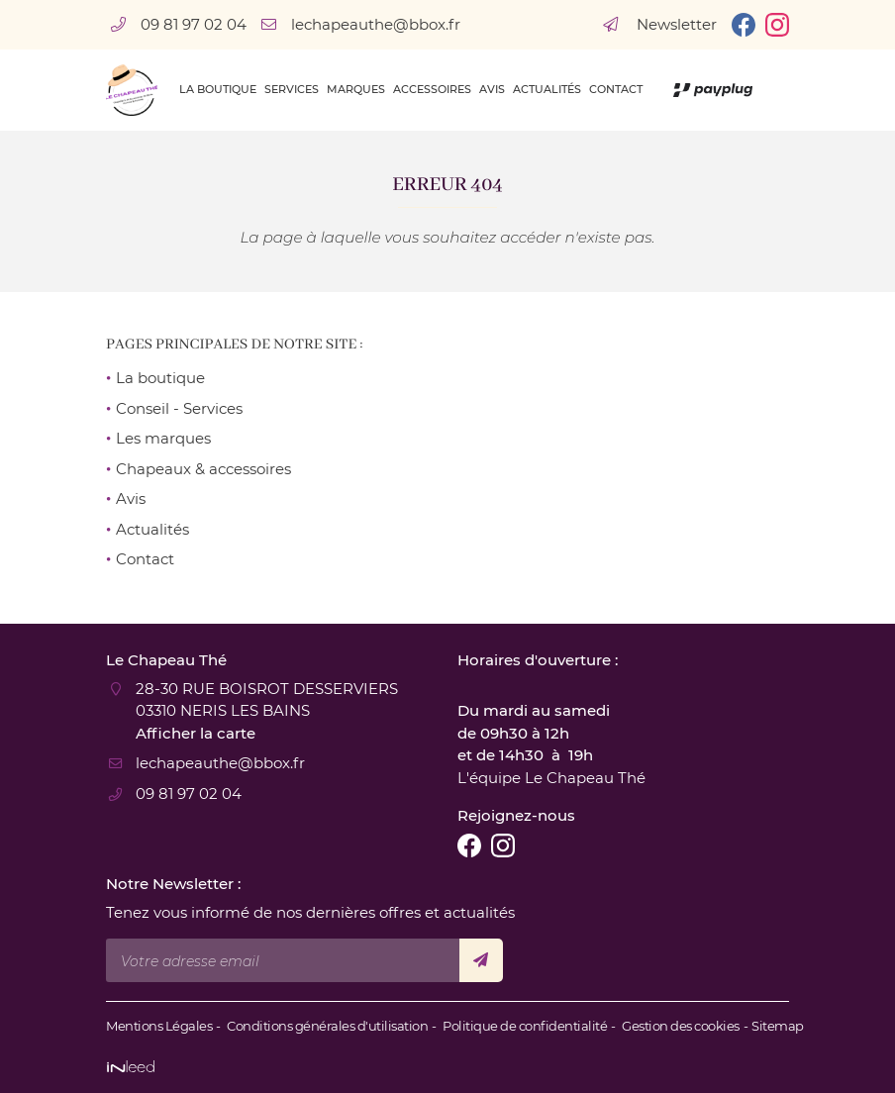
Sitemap (777, 1026)
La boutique (217, 89)
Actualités (547, 89)
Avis (492, 89)
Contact (616, 89)
